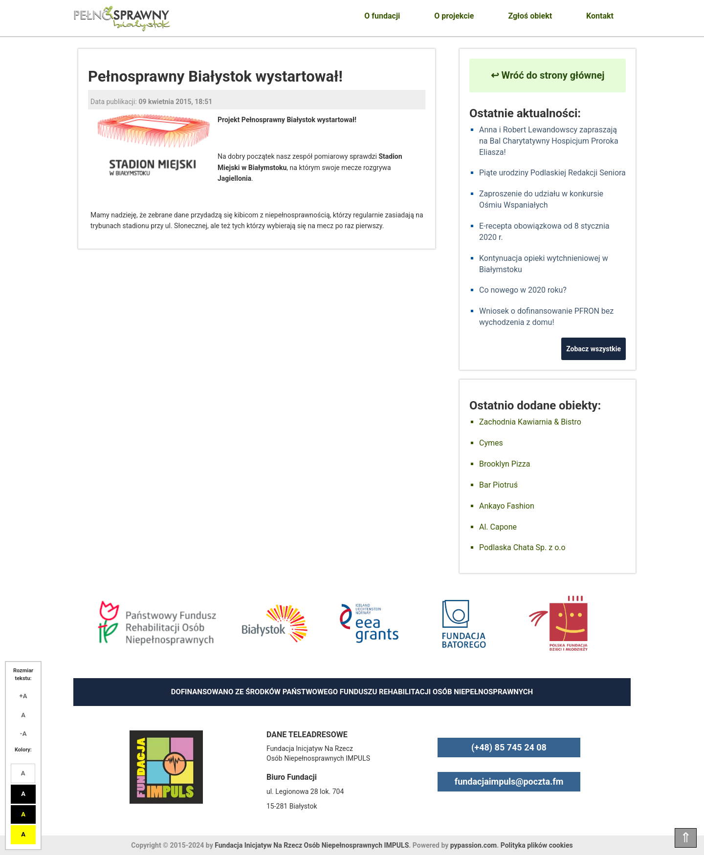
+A (23, 696)
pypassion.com (473, 845)
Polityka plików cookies (537, 845)
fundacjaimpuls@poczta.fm (509, 781)
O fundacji (382, 16)
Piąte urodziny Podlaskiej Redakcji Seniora (552, 172)
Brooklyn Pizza (504, 464)
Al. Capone (498, 527)
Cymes (491, 443)
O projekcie (454, 16)
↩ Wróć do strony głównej (548, 75)
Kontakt (600, 16)
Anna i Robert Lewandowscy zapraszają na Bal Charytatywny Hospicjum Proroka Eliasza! (548, 141)
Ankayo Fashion (506, 506)
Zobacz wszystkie (593, 349)
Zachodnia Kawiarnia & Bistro (530, 422)
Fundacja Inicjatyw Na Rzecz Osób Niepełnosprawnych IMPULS (312, 845)
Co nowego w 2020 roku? (523, 290)
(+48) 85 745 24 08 (509, 747)
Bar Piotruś (498, 485)
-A (23, 733)
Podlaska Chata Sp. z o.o (522, 547)
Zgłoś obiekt (530, 16)
